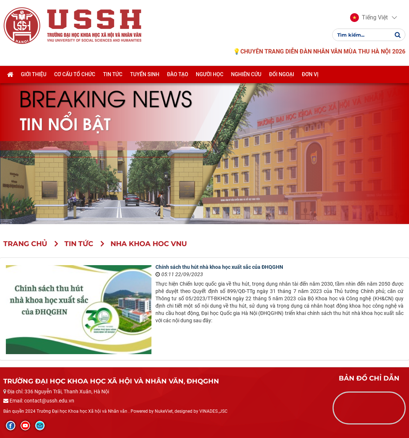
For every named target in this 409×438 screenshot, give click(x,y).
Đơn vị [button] (310, 74)
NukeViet (164, 411)
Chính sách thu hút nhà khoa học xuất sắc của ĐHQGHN (219, 267)
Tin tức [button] (112, 74)
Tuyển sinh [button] (145, 74)
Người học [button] (209, 74)
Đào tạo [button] (177, 74)
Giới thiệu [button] (33, 74)
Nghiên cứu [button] (246, 74)
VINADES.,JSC (213, 411)
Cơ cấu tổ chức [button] (74, 74)
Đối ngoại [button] (281, 74)
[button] (369, 17)
